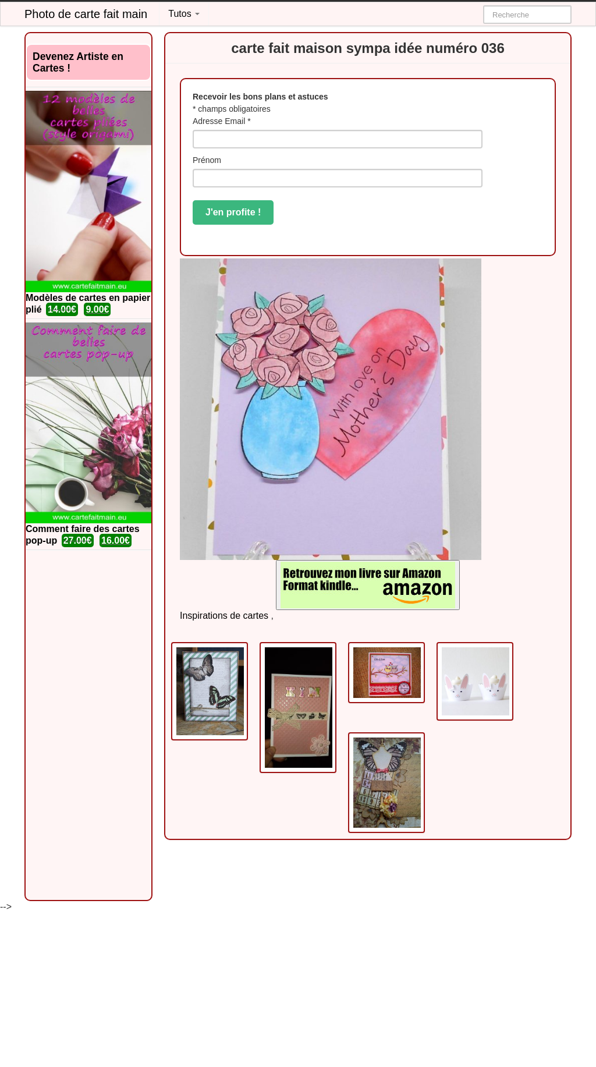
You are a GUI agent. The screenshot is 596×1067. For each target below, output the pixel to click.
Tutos (184, 14)
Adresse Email (222, 121)
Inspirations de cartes (224, 616)
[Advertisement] (88, 725)
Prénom (207, 160)
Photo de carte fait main (85, 14)
